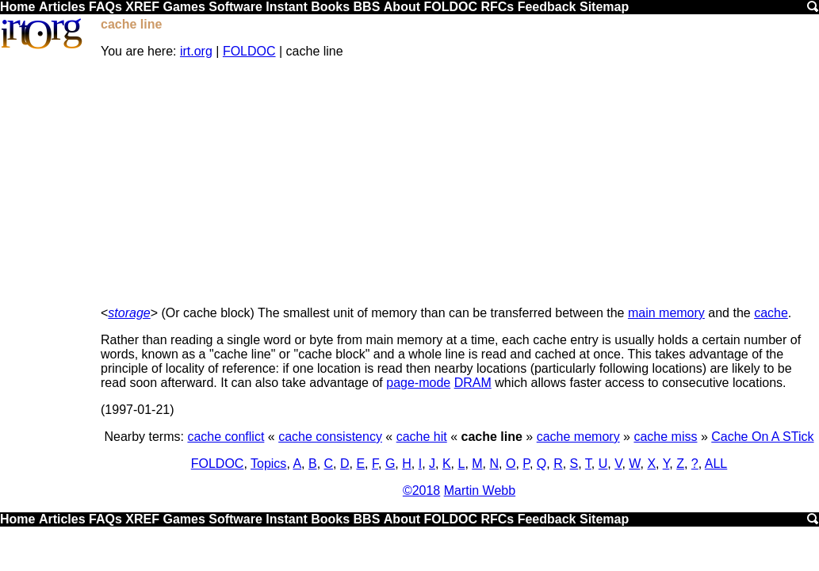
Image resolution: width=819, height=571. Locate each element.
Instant (286, 6)
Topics (268, 463)
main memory (666, 313)
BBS (367, 6)
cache (771, 313)
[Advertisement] (459, 182)
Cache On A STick (762, 436)
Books (330, 6)
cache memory (578, 436)
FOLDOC (450, 6)
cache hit (421, 436)
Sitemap (604, 6)
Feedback (547, 6)
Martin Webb (479, 490)
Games (184, 6)
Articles (62, 6)
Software (235, 6)
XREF (142, 6)
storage (129, 313)
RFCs (497, 6)
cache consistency (330, 436)
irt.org (196, 51)
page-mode (418, 382)
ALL (716, 463)
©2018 (421, 490)
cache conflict (225, 436)
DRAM (473, 382)
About (402, 6)
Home (17, 6)
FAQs (105, 6)
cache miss (665, 436)
